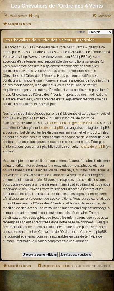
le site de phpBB (51, 128)
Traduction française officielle (51, 280)
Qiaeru (76, 280)
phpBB (44, 275)
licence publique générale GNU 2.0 (73, 123)
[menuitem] (33, 16)
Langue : (80, 31)
